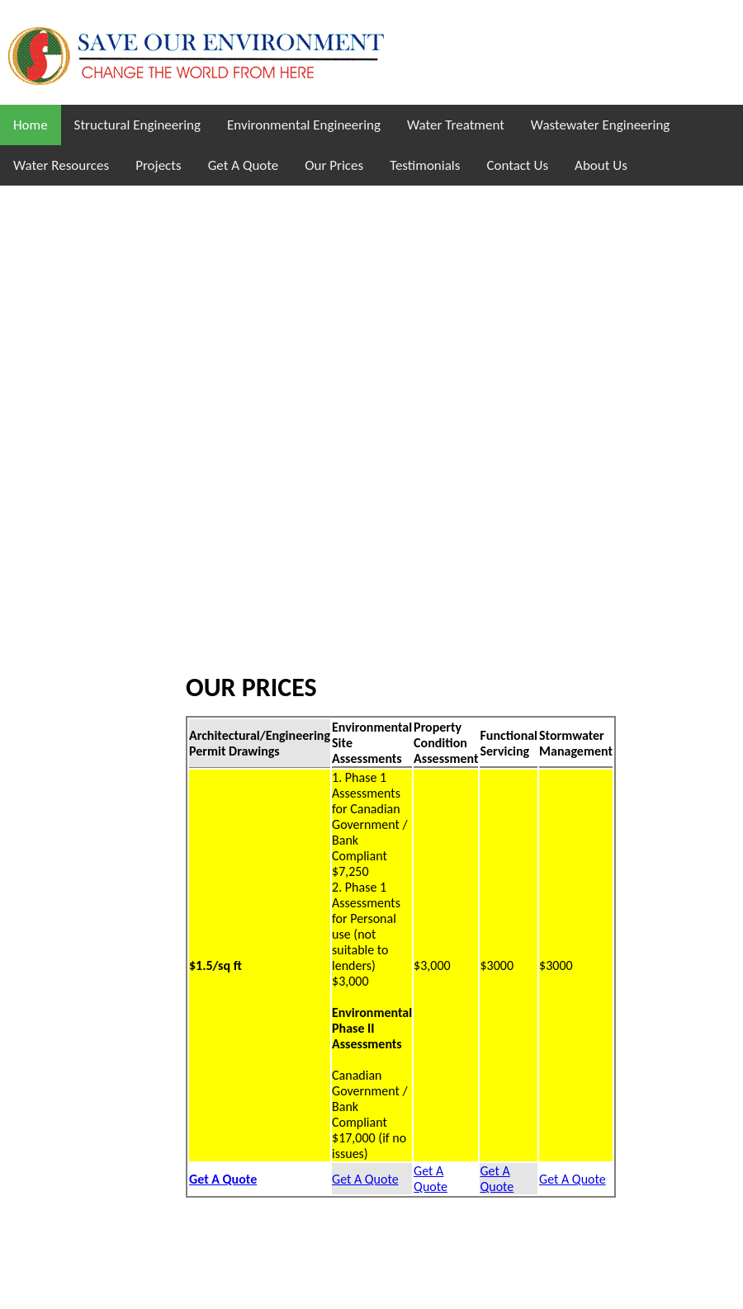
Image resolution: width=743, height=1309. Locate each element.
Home (30, 125)
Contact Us (517, 165)
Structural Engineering (137, 125)
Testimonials (425, 165)
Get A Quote (243, 165)
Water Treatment (455, 125)
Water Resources (61, 165)
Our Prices (334, 165)
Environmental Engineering (304, 125)
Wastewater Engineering (600, 125)
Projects (158, 165)
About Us (601, 165)
